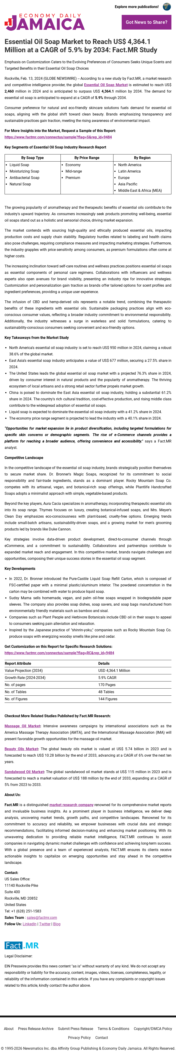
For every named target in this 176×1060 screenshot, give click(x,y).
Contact (101, 1037)
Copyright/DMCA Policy (153, 1029)
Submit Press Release (75, 1029)
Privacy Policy (79, 1037)
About (9, 1029)
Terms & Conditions (113, 1029)
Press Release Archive (35, 1029)
